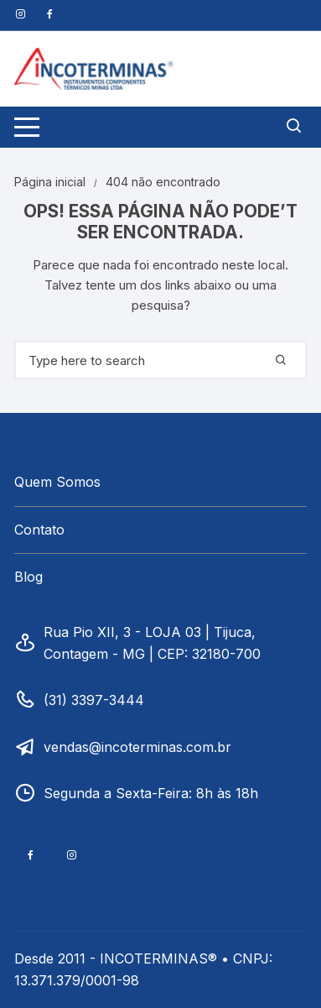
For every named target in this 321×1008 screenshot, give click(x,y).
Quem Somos (57, 481)
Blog (28, 576)
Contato (39, 529)
